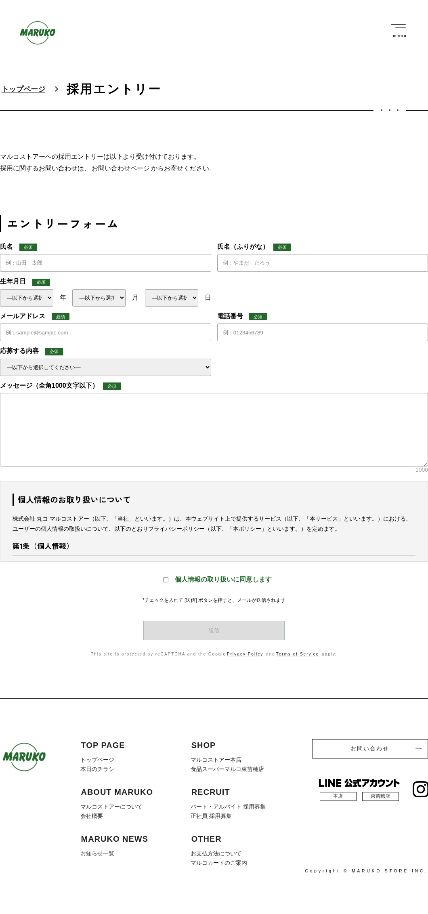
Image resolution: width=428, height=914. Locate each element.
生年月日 (25, 282)
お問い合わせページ (121, 168)
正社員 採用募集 (211, 815)
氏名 (18, 247)
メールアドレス (34, 317)
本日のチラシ (97, 769)
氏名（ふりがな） (254, 247)
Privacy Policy (245, 654)
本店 (338, 796)
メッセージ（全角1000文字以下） (60, 386)
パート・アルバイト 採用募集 (228, 806)
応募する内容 (31, 351)
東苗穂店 (380, 796)
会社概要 (91, 815)
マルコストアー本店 (216, 759)
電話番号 (242, 317)
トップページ (23, 89)
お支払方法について (216, 852)
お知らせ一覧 (97, 852)
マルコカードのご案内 (219, 861)
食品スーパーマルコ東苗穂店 (227, 769)
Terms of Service (297, 654)
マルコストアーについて (111, 806)
